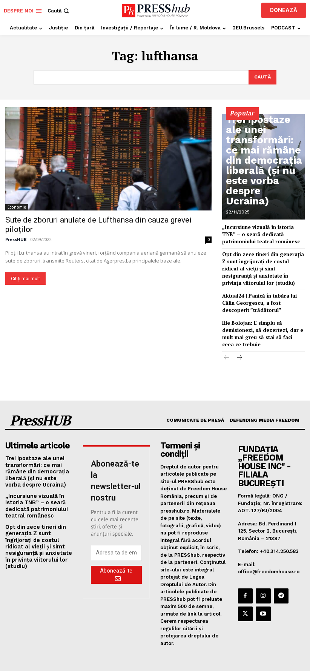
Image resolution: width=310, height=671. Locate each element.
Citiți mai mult (25, 278)
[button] (59, 10)
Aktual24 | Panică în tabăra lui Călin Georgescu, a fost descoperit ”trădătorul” (262, 296)
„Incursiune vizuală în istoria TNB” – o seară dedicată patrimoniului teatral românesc (263, 233)
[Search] (261, 77)
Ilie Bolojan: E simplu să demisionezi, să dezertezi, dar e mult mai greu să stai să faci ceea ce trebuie (262, 325)
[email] (116, 542)
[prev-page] (227, 348)
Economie (17, 206)
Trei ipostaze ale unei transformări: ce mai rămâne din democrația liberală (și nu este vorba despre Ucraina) (264, 190)
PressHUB (15, 238)
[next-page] (239, 348)
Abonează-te (116, 564)
